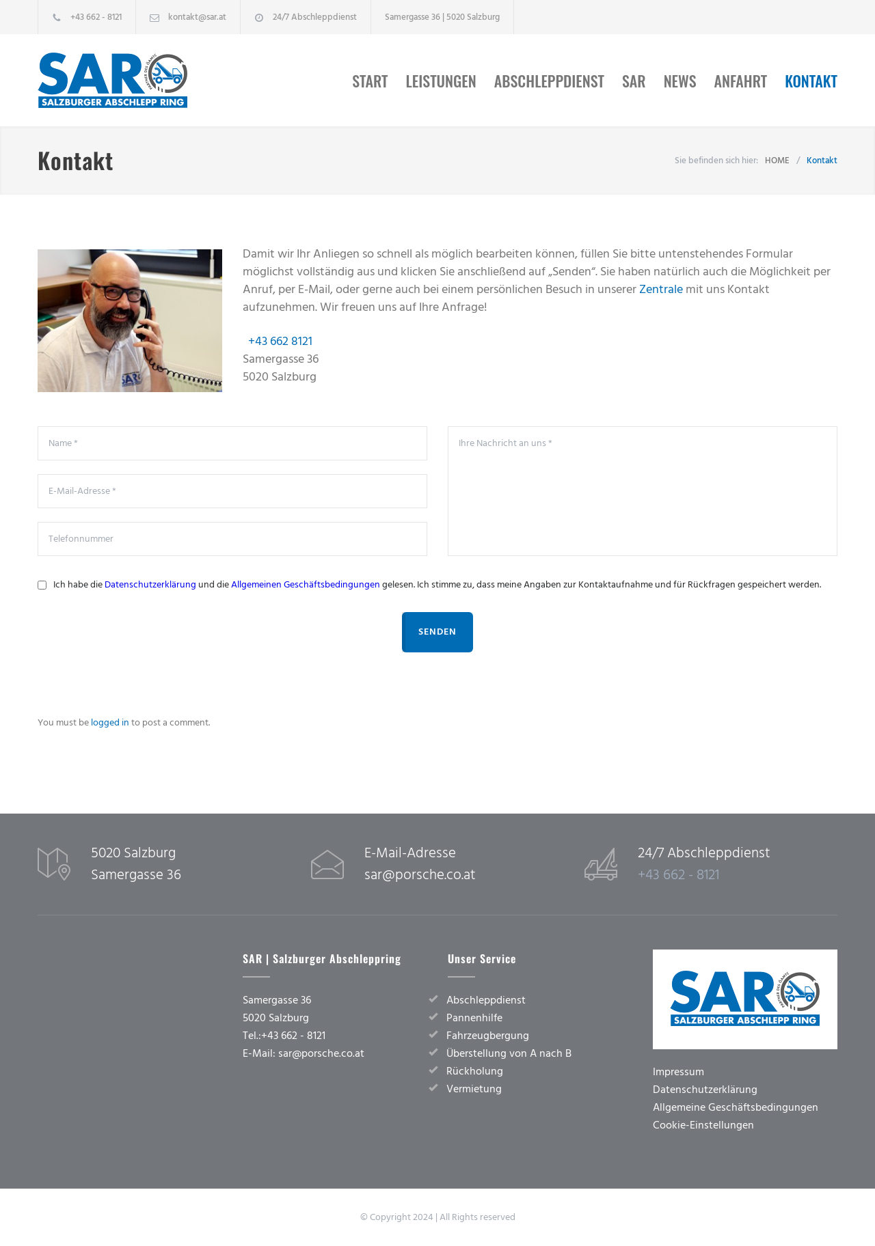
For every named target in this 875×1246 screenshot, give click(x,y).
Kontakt (811, 81)
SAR (634, 81)
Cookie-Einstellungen (703, 1125)
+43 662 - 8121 (96, 17)
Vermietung (474, 1088)
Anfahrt (741, 81)
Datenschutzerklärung (150, 585)
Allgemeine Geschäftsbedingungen (735, 1107)
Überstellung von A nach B (508, 1053)
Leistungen (441, 81)
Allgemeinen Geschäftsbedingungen (305, 585)
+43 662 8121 (280, 341)
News (680, 81)
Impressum (678, 1071)
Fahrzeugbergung (487, 1035)
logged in (110, 723)
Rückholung (474, 1071)
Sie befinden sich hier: (716, 160)
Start (370, 81)
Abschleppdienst (549, 81)
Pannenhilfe (474, 1017)
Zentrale (661, 289)
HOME (777, 160)
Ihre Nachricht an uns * (642, 491)
